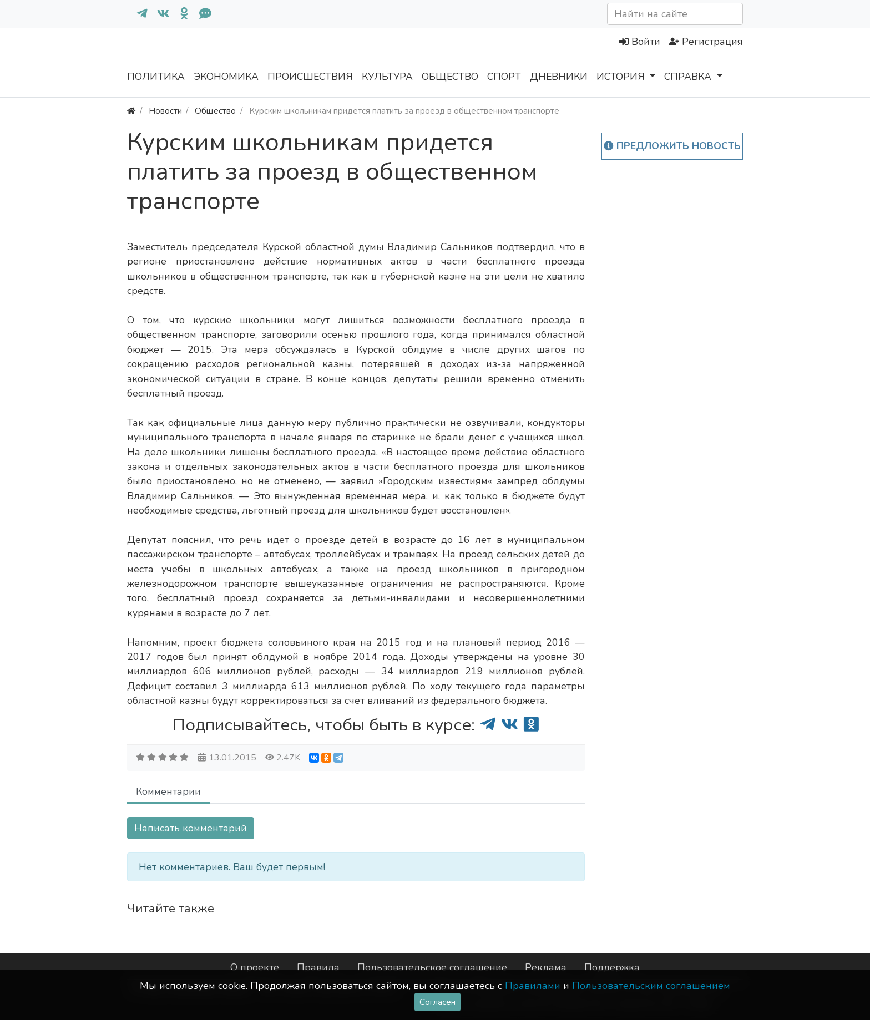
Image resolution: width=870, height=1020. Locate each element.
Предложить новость (672, 146)
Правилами (532, 985)
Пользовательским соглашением (651, 985)
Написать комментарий (190, 828)
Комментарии (168, 791)
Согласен (437, 1002)
